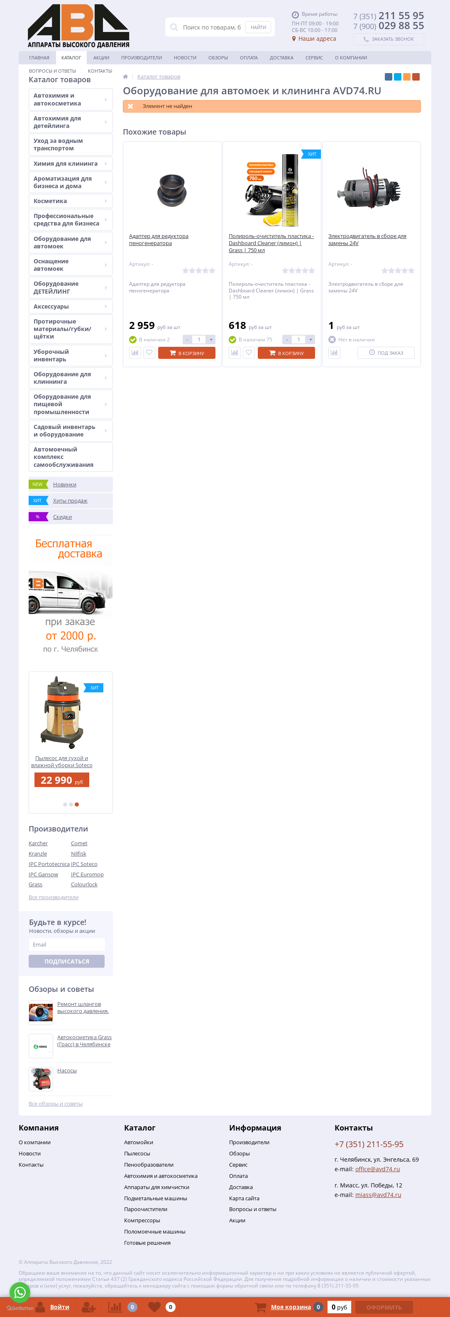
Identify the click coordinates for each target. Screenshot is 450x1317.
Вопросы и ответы (52, 71)
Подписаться (66, 961)
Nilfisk (78, 853)
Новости (185, 57)
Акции (101, 57)
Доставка (281, 57)
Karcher (38, 843)
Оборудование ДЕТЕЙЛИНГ (70, 287)
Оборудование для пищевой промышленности (70, 403)
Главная (39, 57)
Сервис (314, 57)
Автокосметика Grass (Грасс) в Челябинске (84, 1041)
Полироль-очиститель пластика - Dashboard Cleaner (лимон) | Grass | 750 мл (271, 243)
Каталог (71, 57)
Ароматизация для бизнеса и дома (70, 182)
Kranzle (38, 853)
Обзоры (218, 57)
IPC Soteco (84, 864)
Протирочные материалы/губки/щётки (70, 328)
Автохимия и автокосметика (70, 99)
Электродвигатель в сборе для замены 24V (367, 240)
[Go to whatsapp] (20, 1292)
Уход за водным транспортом (58, 144)
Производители (141, 57)
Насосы (67, 1070)
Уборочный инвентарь (70, 355)
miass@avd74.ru (378, 1195)
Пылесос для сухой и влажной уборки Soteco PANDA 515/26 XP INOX (71, 761)
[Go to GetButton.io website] (20, 1308)
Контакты (100, 71)
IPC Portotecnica (49, 864)
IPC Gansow (43, 874)
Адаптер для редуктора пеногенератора (158, 240)
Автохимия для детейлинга (70, 122)
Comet (79, 843)
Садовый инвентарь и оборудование (70, 430)
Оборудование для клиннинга (70, 377)
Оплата (249, 57)
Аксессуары (70, 306)
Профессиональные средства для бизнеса (70, 219)
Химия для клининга (70, 163)
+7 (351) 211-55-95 (369, 1144)
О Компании (351, 57)
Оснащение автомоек (70, 264)
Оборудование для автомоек (70, 242)
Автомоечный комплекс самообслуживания (63, 456)
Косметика (70, 201)
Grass (35, 884)
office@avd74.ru (377, 1169)
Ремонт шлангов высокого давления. (83, 1008)
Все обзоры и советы (56, 1103)
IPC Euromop (87, 874)
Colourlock (84, 884)
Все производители (53, 897)
